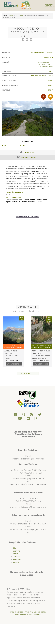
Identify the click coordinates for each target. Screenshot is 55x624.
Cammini (17, 551)
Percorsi (19, 15)
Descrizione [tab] (29, 152)
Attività (16, 554)
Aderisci (16, 562)
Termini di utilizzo (15, 612)
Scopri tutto (27, 373)
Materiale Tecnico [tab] (29, 157)
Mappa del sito (19, 572)
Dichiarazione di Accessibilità (27, 615)
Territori (17, 559)
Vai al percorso (14, 364)
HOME (11, 15)
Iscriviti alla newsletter (31, 573)
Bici (14, 548)
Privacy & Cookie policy (35, 612)
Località (16, 557)
